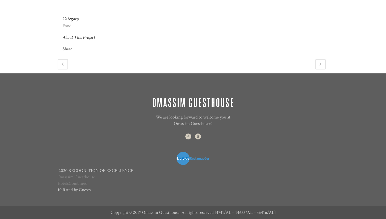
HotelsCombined (72, 183)
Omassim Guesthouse (76, 177)
